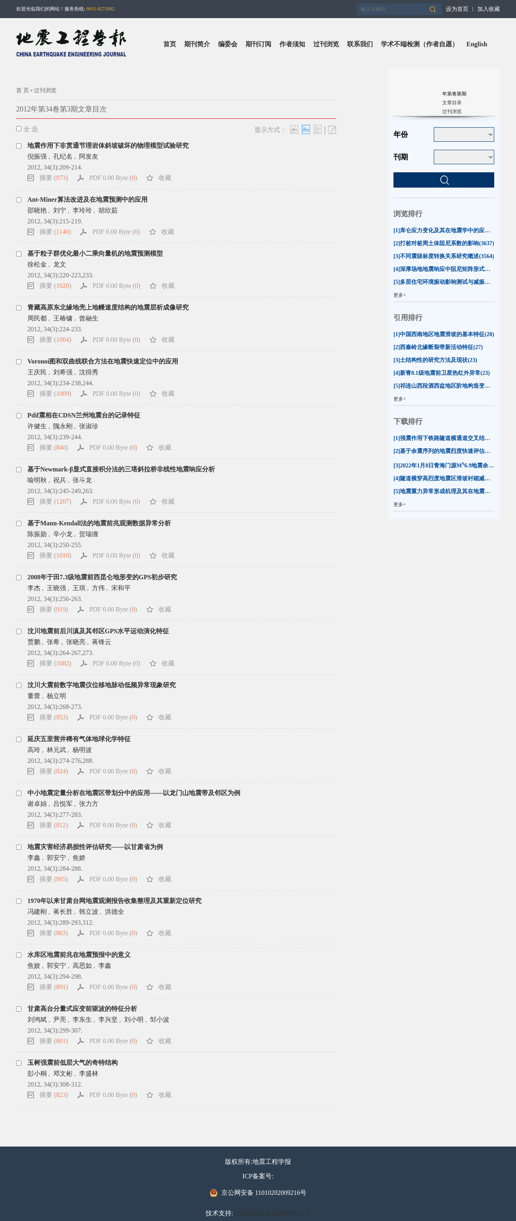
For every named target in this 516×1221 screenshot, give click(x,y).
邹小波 (159, 1019)
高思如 (82, 965)
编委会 (227, 44)
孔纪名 (63, 156)
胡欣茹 (108, 210)
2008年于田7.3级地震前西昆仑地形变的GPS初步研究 (102, 577)
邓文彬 (63, 1073)
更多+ (399, 295)
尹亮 (59, 1019)
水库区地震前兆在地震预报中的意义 (79, 954)
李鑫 (33, 857)
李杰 (33, 588)
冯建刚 (37, 911)
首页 (169, 44)
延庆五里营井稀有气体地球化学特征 (79, 738)
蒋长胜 (63, 911)
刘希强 (63, 372)
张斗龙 (82, 480)
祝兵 (59, 480)
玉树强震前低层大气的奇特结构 (72, 1062)
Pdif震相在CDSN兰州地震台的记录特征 (83, 415)
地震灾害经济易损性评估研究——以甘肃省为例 (95, 846)
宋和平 (121, 588)
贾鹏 (33, 641)
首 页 (22, 90)
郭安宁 (56, 857)
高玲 (33, 749)
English (476, 44)
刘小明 (134, 1019)
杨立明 (56, 695)
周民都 (37, 318)
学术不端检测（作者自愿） (419, 44)
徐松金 (37, 264)
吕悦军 (63, 803)
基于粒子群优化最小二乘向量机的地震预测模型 (95, 253)
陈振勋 (37, 534)
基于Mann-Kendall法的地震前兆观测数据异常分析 (99, 523)
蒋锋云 (101, 641)
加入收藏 (488, 9)
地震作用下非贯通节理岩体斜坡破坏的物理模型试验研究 (108, 145)
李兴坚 (108, 1019)
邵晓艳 (37, 210)
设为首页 (457, 9)
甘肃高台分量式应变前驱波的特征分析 (82, 1008)
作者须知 (292, 44)
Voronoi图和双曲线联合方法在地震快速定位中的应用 (102, 361)
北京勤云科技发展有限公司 (271, 1213)
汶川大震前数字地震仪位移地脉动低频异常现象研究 (101, 685)
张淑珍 (88, 426)
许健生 (37, 426)
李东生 (82, 1019)
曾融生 (88, 318)
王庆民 (37, 372)
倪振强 (37, 156)
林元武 (56, 749)
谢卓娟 (37, 803)
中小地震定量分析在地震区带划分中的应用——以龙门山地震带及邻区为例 (133, 792)
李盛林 (88, 1073)
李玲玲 (82, 210)
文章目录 (452, 102)
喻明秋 (37, 480)
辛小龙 (63, 534)
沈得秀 (88, 372)
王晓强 (56, 588)
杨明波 (82, 749)
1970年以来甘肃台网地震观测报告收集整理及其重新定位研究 (114, 900)
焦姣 (33, 965)
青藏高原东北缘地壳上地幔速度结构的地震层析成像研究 (108, 307)
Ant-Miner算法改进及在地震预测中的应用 (87, 199)
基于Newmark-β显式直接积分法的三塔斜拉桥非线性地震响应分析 (121, 469)
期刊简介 (197, 44)
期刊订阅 (258, 44)
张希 (53, 641)
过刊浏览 (326, 44)
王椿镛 (63, 318)
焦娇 (79, 857)
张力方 (88, 803)
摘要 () (54, 177)
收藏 (164, 177)
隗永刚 (63, 426)
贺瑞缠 (88, 534)
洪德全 (114, 911)
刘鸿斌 (37, 1019)
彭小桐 (37, 1073)
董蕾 (33, 695)
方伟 (98, 588)
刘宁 (59, 210)
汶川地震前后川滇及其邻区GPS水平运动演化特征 (98, 631)
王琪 (79, 588)
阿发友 (88, 156)
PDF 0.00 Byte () (113, 177)
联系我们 (360, 44)
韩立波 (88, 911)
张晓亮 (75, 641)
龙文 (59, 264)
